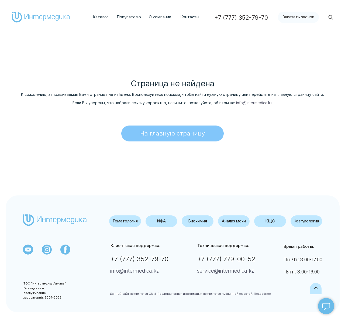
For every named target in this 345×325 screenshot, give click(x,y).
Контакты (189, 17)
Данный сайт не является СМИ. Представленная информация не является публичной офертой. (181, 294)
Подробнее (262, 294)
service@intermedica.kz (225, 271)
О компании (160, 17)
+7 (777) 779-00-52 (226, 259)
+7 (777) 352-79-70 (139, 259)
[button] (298, 17)
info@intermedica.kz (254, 102)
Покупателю (129, 17)
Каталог (100, 17)
